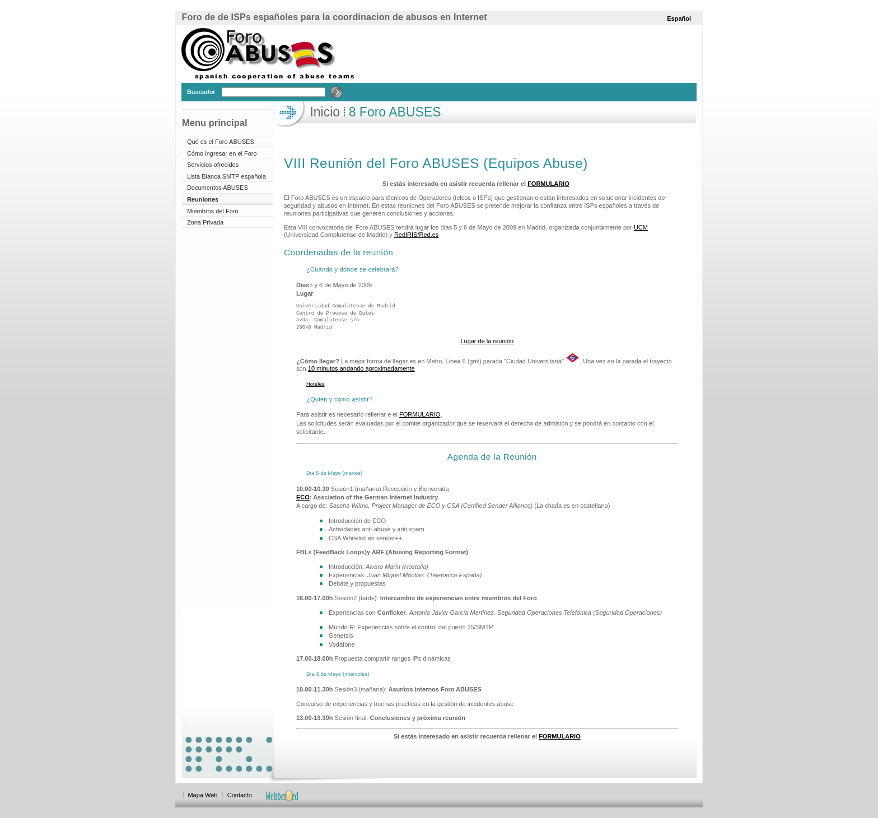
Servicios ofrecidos (213, 164)
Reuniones (202, 199)
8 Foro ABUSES (393, 112)
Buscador (201, 91)
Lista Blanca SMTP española (226, 176)
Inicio (325, 112)
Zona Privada (205, 222)
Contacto (239, 795)
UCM (641, 227)
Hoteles (315, 384)
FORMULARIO (548, 183)
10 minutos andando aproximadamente (361, 368)
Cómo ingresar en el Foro (222, 153)
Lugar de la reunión (486, 341)
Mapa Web (202, 795)
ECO (303, 497)
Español (679, 18)
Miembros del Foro (213, 211)
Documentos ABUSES (217, 187)
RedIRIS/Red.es (416, 234)
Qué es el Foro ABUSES (220, 141)
